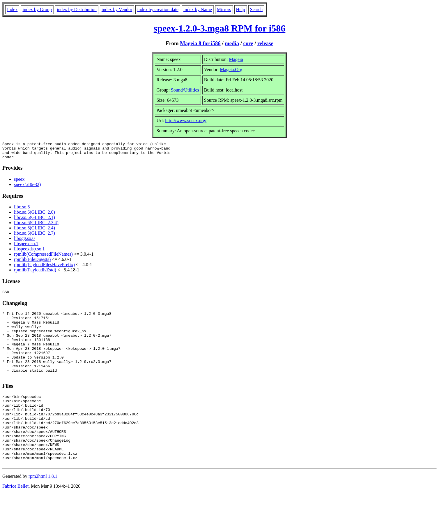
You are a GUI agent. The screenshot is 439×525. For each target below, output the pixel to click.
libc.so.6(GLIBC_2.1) (34, 220)
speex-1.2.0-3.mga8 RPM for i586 (220, 28)
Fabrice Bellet (15, 517)
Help (240, 9)
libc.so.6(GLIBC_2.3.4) (36, 226)
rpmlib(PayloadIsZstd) (35, 273)
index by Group (37, 9)
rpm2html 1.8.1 (43, 507)
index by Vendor (117, 9)
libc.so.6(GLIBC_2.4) (34, 231)
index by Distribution (77, 9)
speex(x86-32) (27, 187)
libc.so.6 (22, 210)
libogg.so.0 (24, 241)
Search (256, 9)
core (248, 43)
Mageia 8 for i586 (200, 43)
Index (12, 9)
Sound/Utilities (185, 89)
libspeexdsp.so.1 (29, 252)
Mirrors (224, 9)
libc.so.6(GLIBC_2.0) (34, 215)
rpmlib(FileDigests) (32, 262)
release (265, 43)
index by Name (197, 9)
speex (19, 182)
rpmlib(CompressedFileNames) (43, 257)
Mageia (236, 59)
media (232, 43)
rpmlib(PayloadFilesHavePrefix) (44, 268)
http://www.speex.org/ (185, 120)
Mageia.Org (231, 69)
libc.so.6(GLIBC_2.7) (34, 236)
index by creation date (157, 9)
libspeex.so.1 (26, 247)
